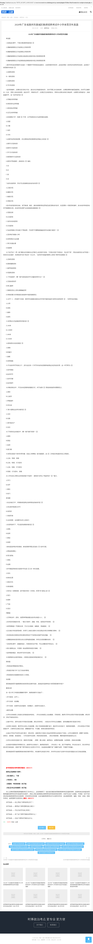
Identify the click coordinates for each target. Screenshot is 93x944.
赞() (42, 827)
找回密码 (17, 7)
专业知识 (16, 17)
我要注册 (11, 7)
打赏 (51, 827)
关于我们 (39, 925)
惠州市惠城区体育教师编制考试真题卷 (70, 849)
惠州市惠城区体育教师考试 (46, 852)
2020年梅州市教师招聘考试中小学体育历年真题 (76, 859)
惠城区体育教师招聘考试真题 (35, 843)
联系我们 (53, 925)
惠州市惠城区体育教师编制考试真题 (46, 849)
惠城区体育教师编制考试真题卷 (19, 846)
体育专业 (22, 17)
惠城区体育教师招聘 (19, 843)
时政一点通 (7, 11)
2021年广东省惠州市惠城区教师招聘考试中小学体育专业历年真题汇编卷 (35, 884)
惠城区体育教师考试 (36, 846)
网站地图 (47, 937)
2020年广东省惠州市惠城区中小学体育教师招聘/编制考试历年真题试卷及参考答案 (80, 884)
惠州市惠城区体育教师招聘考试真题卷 (23, 849)
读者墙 (86, 7)
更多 (48, 838)
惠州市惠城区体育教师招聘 (52, 846)
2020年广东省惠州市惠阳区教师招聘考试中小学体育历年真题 (20, 859)
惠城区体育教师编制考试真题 (75, 843)
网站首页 (83, 12)
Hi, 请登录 (4, 7)
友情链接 (70, 7)
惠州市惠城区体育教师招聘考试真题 (72, 846)
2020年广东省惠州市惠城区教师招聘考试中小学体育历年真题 (46, 24)
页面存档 (78, 7)
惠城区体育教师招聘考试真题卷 (55, 843)
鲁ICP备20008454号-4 (55, 937)
